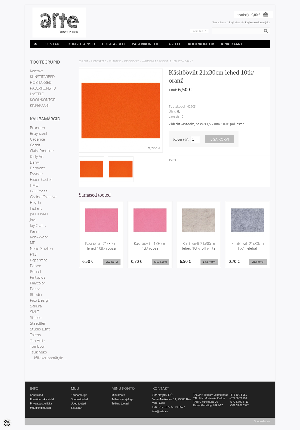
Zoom (155, 148)
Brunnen (37, 127)
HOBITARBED (113, 44)
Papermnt (38, 259)
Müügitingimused (40, 407)
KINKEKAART (231, 44)
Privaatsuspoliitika (41, 403)
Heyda (35, 202)
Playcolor (37, 282)
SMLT (34, 311)
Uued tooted (78, 403)
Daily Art (37, 156)
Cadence (37, 139)
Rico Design (40, 300)
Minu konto (118, 394)
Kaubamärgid (79, 394)
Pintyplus (38, 277)
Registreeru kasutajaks (257, 22)
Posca (35, 288)
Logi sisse (234, 22)
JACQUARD (39, 213)
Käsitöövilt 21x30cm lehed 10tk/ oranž (167, 61)
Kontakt (52, 44)
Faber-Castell (41, 179)
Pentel (35, 271)
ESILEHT (83, 61)
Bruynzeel (38, 133)
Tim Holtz (37, 340)
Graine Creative (43, 196)
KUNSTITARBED (81, 44)
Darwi (35, 162)
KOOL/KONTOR (201, 44)
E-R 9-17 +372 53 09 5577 (168, 406)
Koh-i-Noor (39, 236)
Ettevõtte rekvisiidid (42, 399)
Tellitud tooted (120, 403)
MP (32, 242)
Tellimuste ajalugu (122, 399)
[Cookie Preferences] (7, 422)
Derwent (37, 167)
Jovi (33, 219)
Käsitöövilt (131, 61)
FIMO (34, 185)
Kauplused (36, 394)
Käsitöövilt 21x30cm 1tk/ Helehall (248, 246)
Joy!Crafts (38, 225)
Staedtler (38, 323)
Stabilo (36, 317)
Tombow (37, 346)
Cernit (35, 144)
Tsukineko (38, 351)
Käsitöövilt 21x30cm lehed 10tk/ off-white (199, 246)
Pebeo (35, 265)
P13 (33, 254)
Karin (34, 231)
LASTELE (173, 44)
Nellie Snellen (41, 248)
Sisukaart (76, 407)
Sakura (36, 305)
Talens (35, 334)
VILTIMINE (115, 61)
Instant (36, 208)
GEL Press (39, 190)
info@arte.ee (160, 411)
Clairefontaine (42, 150)
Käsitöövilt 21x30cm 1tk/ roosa (150, 246)
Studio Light (40, 328)
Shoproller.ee (262, 421)
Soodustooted (79, 399)
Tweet (172, 160)
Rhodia (36, 294)
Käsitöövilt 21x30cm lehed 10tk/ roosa (101, 246)
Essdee (36, 173)
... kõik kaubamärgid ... (48, 357)
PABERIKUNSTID (146, 44)
